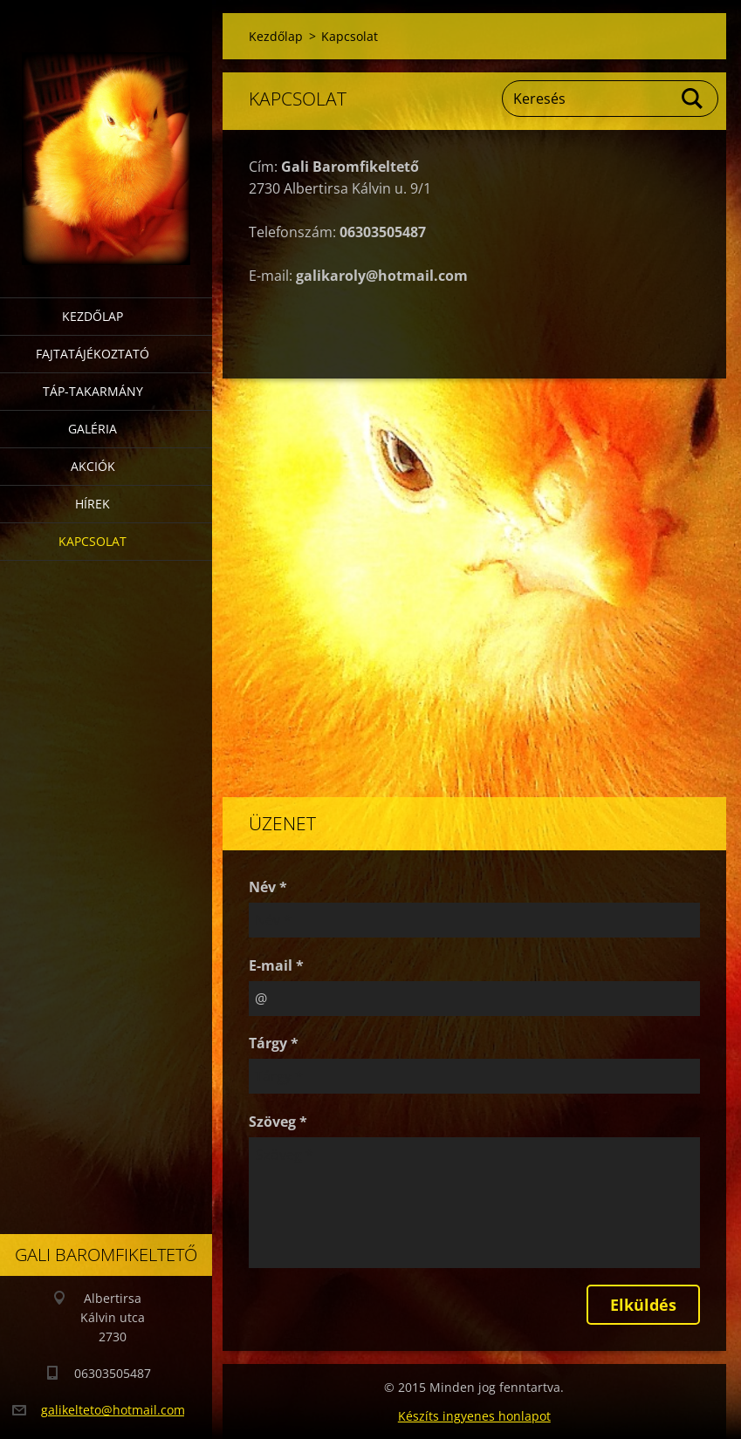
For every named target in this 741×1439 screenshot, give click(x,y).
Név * (268, 887)
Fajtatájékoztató (92, 353)
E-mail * (276, 965)
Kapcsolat (92, 541)
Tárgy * (273, 1043)
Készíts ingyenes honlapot (474, 1416)
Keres (693, 98)
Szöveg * (278, 1121)
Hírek (92, 503)
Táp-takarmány (93, 391)
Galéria (92, 428)
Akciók (93, 466)
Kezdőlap (92, 316)
